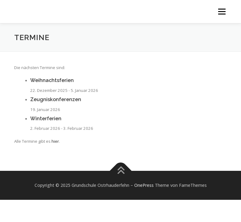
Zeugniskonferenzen (55, 99)
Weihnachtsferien (52, 80)
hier (55, 141)
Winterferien (45, 118)
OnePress (144, 185)
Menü (221, 11)
